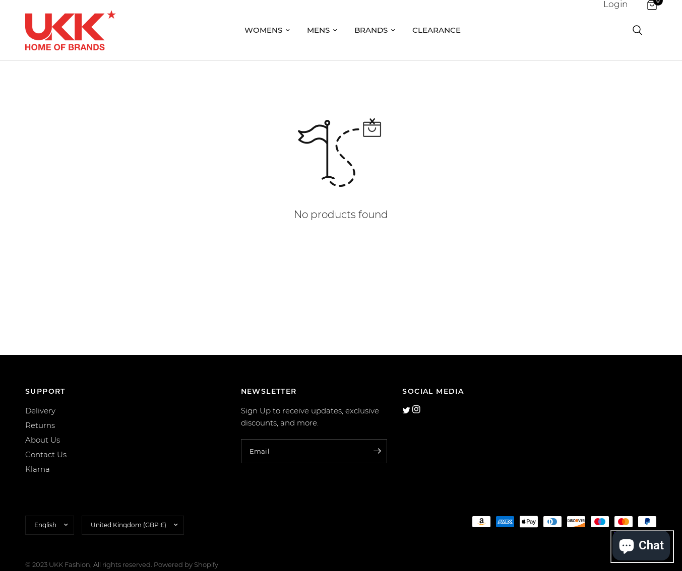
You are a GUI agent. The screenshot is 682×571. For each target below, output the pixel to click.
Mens (322, 30)
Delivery (40, 410)
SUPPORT (45, 391)
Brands (374, 30)
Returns (40, 425)
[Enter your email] (377, 451)
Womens (267, 30)
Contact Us (46, 454)
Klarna (37, 469)
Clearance (436, 30)
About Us (42, 440)
